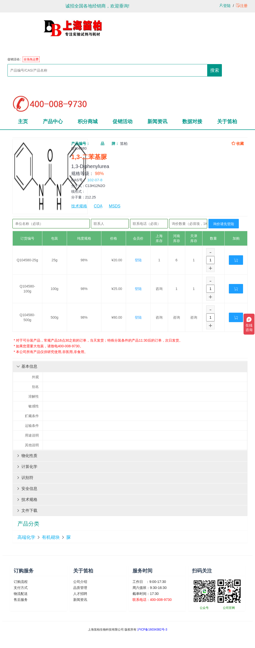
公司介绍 (80, 582)
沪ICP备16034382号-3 (152, 629)
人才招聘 (80, 594)
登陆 (225, 5)
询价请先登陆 (223, 224)
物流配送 (21, 594)
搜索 (214, 70)
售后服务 (21, 600)
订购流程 (21, 582)
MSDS (114, 206)
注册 (242, 5)
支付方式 (21, 588)
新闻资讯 (80, 600)
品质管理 (80, 588)
